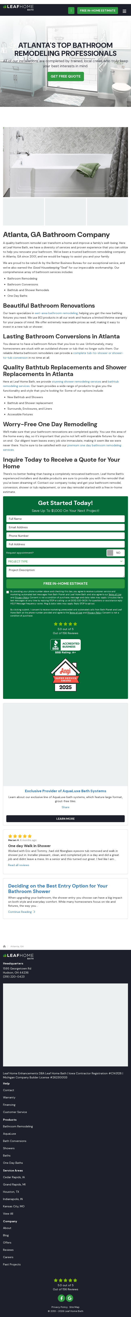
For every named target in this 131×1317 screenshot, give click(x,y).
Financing (9, 1105)
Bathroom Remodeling (18, 1126)
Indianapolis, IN (13, 1199)
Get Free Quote (66, 76)
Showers (9, 1148)
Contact (8, 1090)
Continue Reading (21, 912)
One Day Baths (13, 1163)
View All (8, 1213)
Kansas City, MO (14, 1206)
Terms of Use (115, 594)
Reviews (8, 1250)
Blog (6, 1235)
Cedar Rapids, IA (14, 1177)
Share (65, 807)
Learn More (65, 819)
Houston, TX (11, 1192)
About (7, 1228)
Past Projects (12, 1264)
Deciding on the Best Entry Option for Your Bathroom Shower (58, 888)
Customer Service (15, 1112)
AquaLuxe (9, 1133)
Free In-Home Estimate (97, 10)
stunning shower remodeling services (76, 381)
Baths (7, 1155)
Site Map (74, 1307)
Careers (8, 1257)
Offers (7, 1242)
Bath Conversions (14, 1141)
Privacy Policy (22, 597)
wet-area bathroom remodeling (56, 313)
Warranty (9, 1097)
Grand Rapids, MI (14, 1184)
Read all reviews (18, 865)
